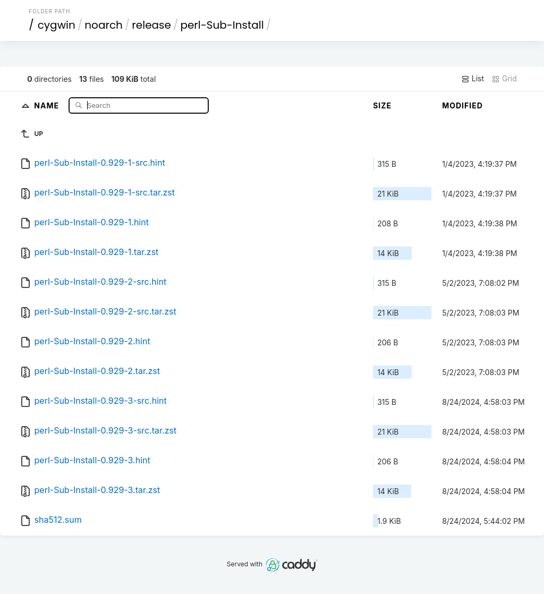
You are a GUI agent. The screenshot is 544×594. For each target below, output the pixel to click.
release (151, 25)
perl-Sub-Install (222, 25)
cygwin (56, 25)
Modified (462, 105)
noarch (103, 25)
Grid (504, 78)
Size (382, 105)
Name (47, 104)
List (472, 78)
